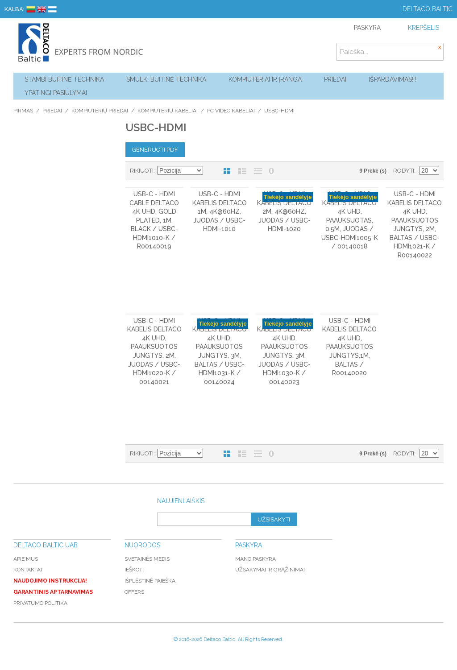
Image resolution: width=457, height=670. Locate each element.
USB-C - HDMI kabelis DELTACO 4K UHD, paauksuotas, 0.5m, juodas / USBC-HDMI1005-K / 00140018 (349, 220)
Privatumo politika (40, 603)
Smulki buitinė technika (166, 79)
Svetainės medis (147, 559)
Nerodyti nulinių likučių (271, 171)
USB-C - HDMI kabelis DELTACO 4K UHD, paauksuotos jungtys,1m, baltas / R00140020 (349, 347)
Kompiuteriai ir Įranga (265, 79)
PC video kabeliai (231, 111)
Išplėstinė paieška (150, 581)
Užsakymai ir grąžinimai (270, 570)
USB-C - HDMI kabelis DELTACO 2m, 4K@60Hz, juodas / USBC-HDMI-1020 (284, 211)
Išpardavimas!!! (392, 79)
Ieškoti (134, 570)
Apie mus (25, 559)
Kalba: (14, 9)
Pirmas (23, 111)
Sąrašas (242, 171)
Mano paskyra (255, 559)
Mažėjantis (211, 171)
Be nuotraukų (258, 171)
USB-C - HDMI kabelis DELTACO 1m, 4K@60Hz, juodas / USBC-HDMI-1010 (219, 211)
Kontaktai (27, 570)
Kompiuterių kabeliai (167, 111)
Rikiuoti (142, 170)
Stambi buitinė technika (64, 79)
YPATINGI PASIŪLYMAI (56, 92)
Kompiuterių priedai (99, 111)
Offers (134, 592)
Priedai (335, 79)
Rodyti (403, 170)
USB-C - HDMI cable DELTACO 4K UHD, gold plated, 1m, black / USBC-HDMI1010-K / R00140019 (154, 220)
